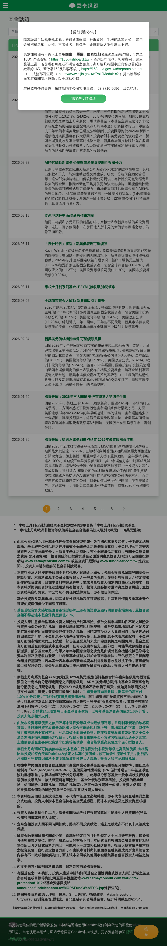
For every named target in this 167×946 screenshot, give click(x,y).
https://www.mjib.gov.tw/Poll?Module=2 (89, 74)
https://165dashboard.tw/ (70, 59)
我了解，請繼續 (83, 98)
